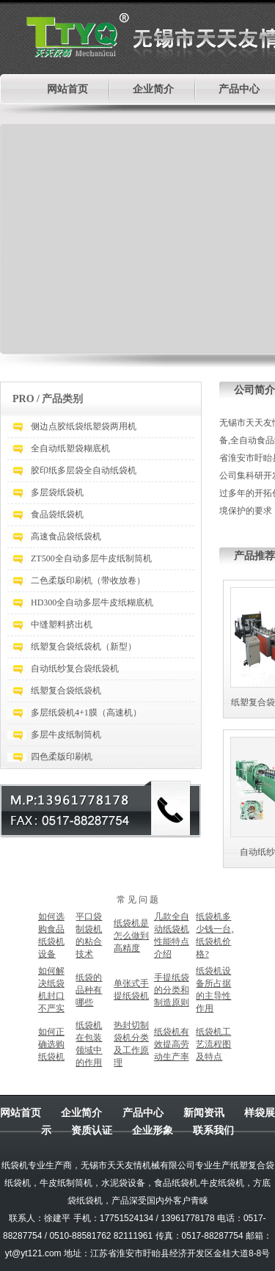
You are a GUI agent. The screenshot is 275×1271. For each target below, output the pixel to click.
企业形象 (152, 1130)
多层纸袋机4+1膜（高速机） (86, 712)
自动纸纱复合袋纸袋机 (75, 668)
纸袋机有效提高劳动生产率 (171, 1044)
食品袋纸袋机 (57, 514)
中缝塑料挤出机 (61, 624)
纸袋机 (14, 1165)
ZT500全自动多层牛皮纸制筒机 (91, 558)
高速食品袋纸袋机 (66, 536)
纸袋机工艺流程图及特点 (213, 1044)
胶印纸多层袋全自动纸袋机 (83, 470)
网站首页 (67, 89)
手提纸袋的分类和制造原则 (171, 990)
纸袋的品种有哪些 (89, 990)
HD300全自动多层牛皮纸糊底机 (92, 602)
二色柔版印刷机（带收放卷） (88, 580)
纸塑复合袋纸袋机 (66, 690)
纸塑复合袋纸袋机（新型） (83, 646)
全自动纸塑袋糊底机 (70, 448)
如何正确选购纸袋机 (51, 1044)
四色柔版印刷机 (61, 756)
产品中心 (239, 89)
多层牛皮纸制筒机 (66, 734)
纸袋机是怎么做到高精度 (131, 935)
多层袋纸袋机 (57, 492)
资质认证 (91, 1130)
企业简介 (153, 89)
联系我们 (213, 1130)
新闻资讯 (203, 1112)
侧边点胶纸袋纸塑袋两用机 (83, 426)
